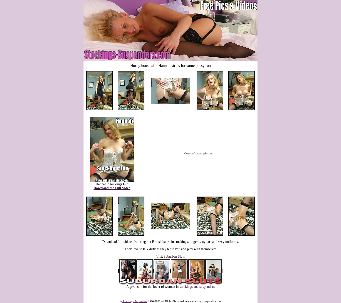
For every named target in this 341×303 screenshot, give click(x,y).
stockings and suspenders (197, 286)
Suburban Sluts (174, 256)
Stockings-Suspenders (134, 301)
